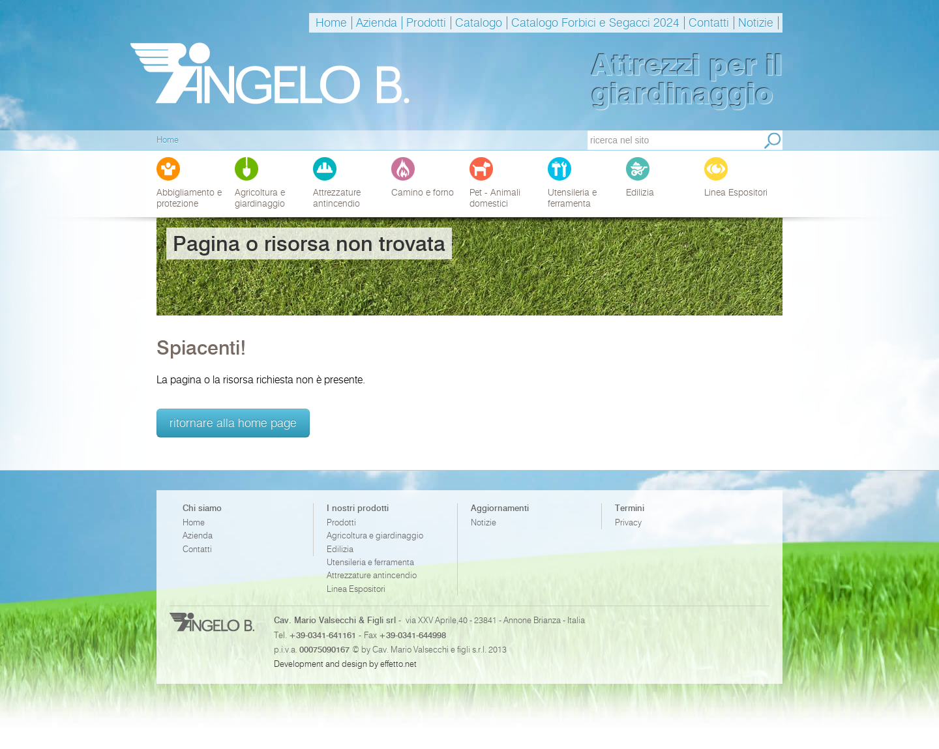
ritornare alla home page (233, 423)
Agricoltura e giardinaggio (375, 535)
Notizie (755, 22)
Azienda (376, 22)
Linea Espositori (356, 589)
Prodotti (426, 22)
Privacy (628, 522)
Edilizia (340, 549)
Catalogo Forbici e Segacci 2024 (595, 22)
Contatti (709, 22)
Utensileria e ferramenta (370, 562)
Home (331, 22)
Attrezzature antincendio (372, 575)
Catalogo (478, 22)
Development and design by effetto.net (345, 663)
